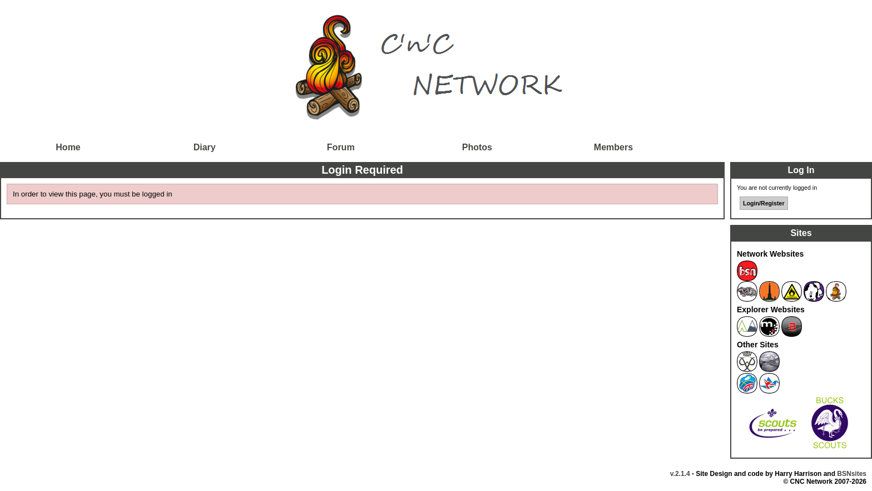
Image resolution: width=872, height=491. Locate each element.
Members (613, 147)
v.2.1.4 (680, 474)
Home (68, 147)
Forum (341, 147)
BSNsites (851, 474)
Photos (477, 147)
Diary (205, 147)
